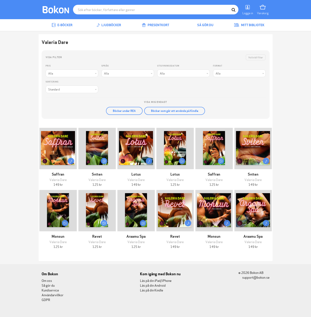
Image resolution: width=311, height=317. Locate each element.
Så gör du (202, 25)
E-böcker (62, 25)
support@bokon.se (254, 277)
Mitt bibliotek (249, 25)
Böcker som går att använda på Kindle (174, 111)
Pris (48, 66)
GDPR (46, 299)
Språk (105, 66)
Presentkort (155, 25)
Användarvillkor (52, 294)
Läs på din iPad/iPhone (156, 280)
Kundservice (50, 290)
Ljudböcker (109, 25)
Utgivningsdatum (168, 66)
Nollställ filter (255, 57)
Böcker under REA (124, 111)
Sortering (52, 81)
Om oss (47, 280)
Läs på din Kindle (151, 290)
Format (217, 66)
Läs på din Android (153, 285)
